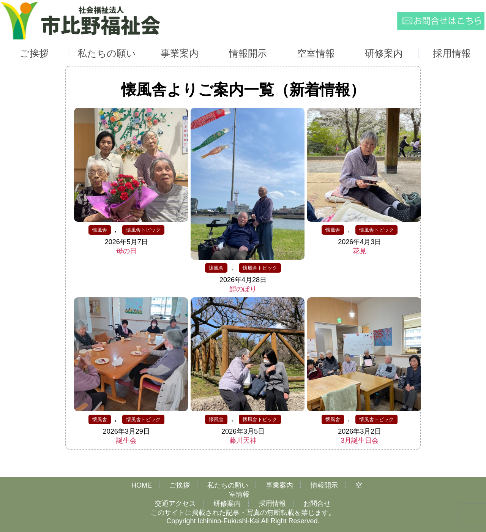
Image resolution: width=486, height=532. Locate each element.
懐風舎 (99, 230)
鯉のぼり (243, 289)
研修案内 (227, 503)
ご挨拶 (179, 485)
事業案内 (279, 485)
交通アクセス (175, 503)
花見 (359, 251)
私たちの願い (227, 485)
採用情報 (272, 503)
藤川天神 (243, 440)
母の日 (126, 251)
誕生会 (126, 440)
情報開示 (324, 485)
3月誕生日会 (360, 440)
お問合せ (317, 503)
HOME (141, 485)
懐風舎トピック (143, 230)
